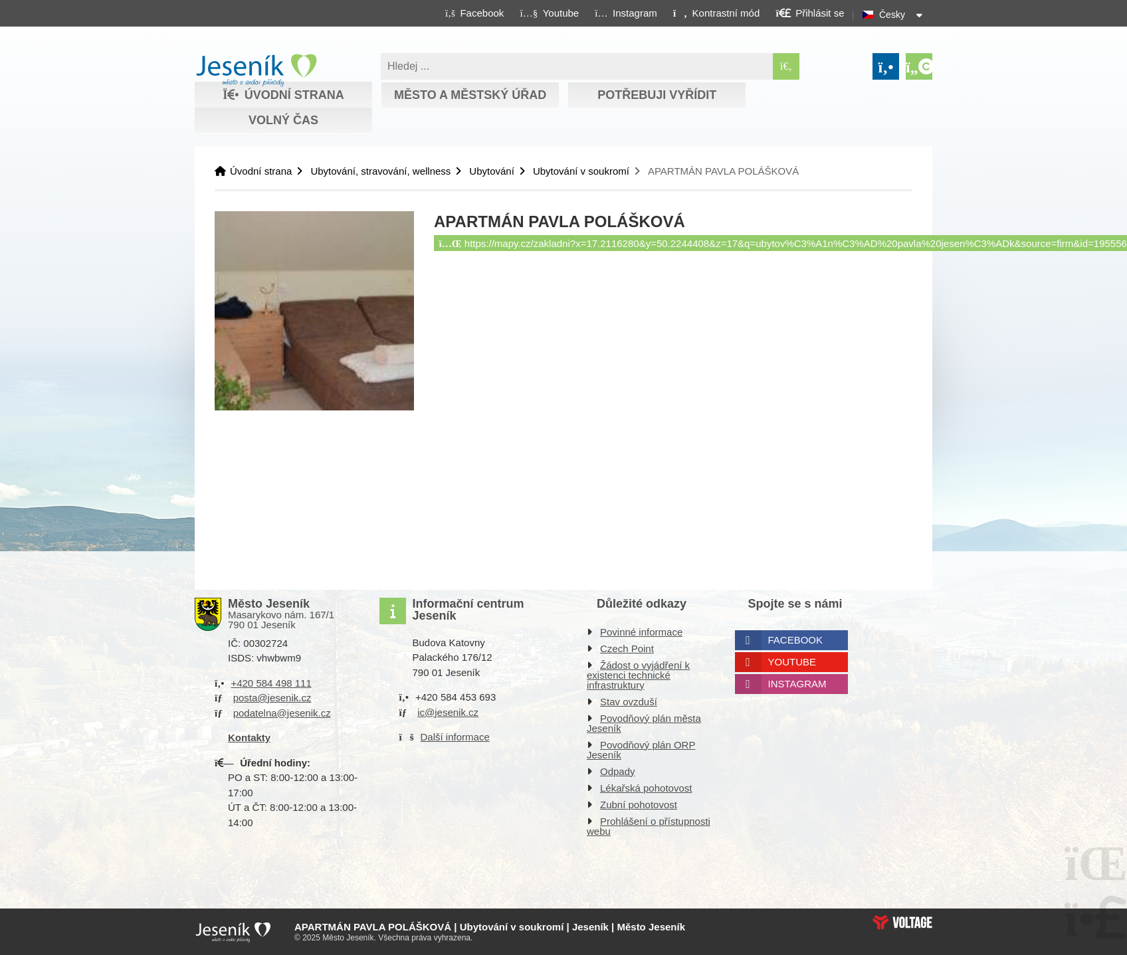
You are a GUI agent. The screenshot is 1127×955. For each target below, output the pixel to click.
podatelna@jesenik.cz (282, 713)
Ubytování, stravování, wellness (380, 171)
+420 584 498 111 (271, 683)
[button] (716, 13)
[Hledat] (786, 66)
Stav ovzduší (628, 701)
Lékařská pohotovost (646, 788)
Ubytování (491, 171)
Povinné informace (641, 632)
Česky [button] (892, 14)
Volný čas (283, 120)
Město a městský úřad (470, 95)
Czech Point (627, 648)
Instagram (797, 683)
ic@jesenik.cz (447, 712)
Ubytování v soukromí (581, 171)
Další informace (455, 736)
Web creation (902, 922)
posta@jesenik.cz (272, 697)
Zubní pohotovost (638, 804)
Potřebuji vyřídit (656, 95)
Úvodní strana (256, 70)
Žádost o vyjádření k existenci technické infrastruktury (638, 675)
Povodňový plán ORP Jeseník (641, 749)
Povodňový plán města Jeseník (644, 723)
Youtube (792, 661)
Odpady (617, 771)
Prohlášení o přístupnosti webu (648, 826)
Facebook (795, 640)
